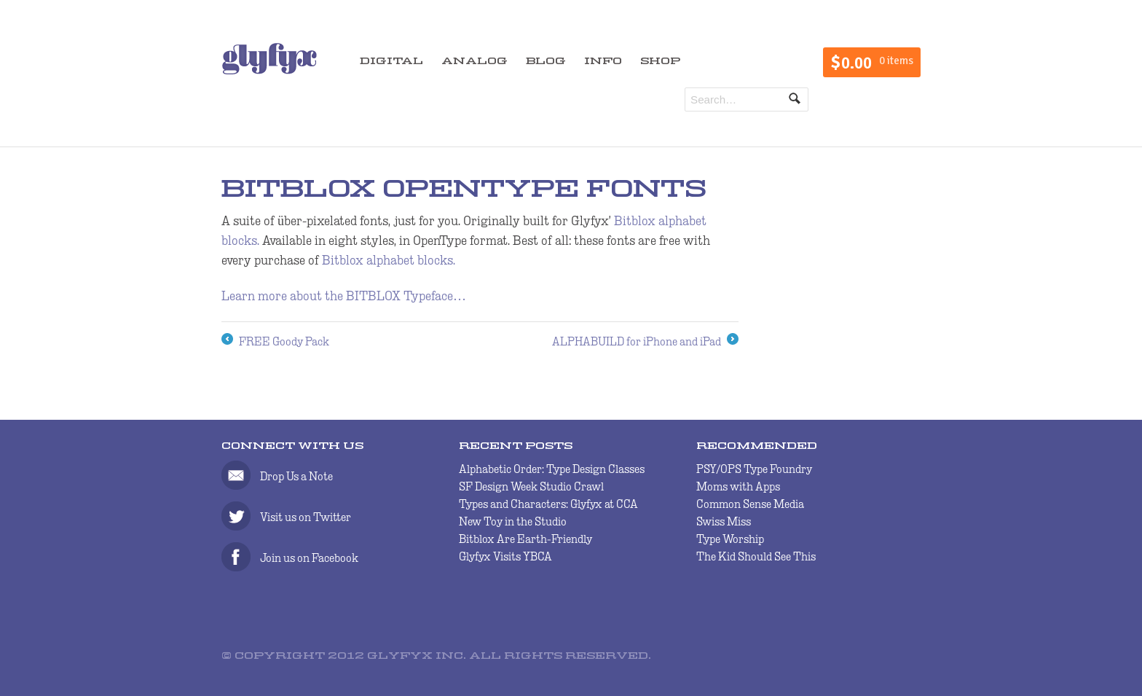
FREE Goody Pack (275, 342)
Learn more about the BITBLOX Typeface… (343, 295)
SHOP (660, 61)
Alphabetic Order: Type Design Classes (552, 469)
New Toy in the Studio (513, 521)
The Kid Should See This (756, 556)
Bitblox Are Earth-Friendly (525, 539)
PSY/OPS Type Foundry (754, 469)
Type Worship (730, 539)
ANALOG (474, 61)
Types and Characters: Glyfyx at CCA (548, 504)
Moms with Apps (738, 486)
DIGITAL (391, 61)
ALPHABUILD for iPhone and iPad (645, 342)
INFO (603, 61)
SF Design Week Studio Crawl (531, 486)
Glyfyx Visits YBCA (505, 556)
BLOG (546, 61)
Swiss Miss (723, 521)
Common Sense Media (750, 504)
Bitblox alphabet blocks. (388, 260)
